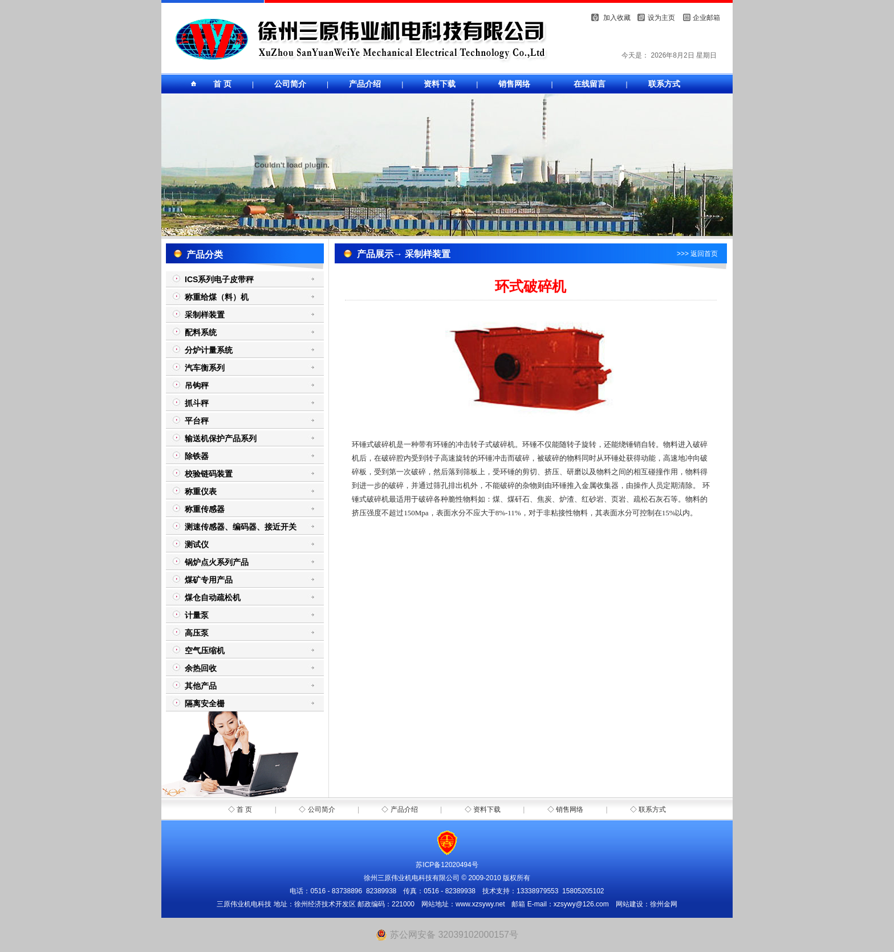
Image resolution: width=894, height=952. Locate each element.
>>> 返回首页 (697, 254)
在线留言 (590, 83)
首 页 (222, 83)
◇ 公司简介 (317, 809)
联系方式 (664, 83)
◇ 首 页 (240, 809)
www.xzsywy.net (480, 904)
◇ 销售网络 (565, 809)
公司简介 (290, 83)
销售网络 (514, 83)
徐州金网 (663, 904)
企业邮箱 (706, 18)
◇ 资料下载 (483, 809)
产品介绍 (365, 83)
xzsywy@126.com (581, 904)
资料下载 (440, 83)
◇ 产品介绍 (399, 809)
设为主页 (661, 18)
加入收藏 (617, 18)
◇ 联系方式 (648, 809)
